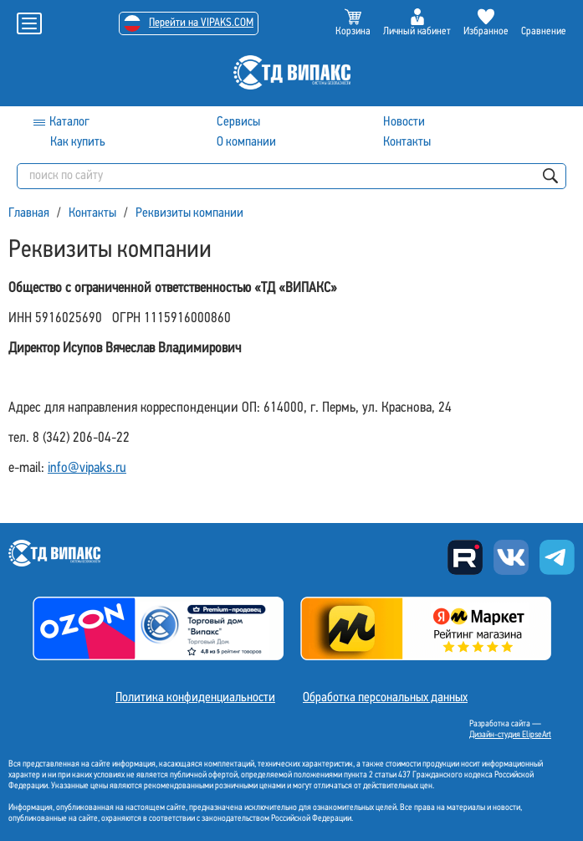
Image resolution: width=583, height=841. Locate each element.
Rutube (465, 557)
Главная (28, 213)
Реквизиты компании (189, 213)
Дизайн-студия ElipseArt (510, 735)
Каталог (69, 122)
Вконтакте (511, 557)
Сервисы (238, 122)
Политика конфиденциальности (195, 698)
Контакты (407, 142)
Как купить (77, 142)
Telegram (557, 557)
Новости (404, 122)
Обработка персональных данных (385, 698)
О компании (246, 142)
